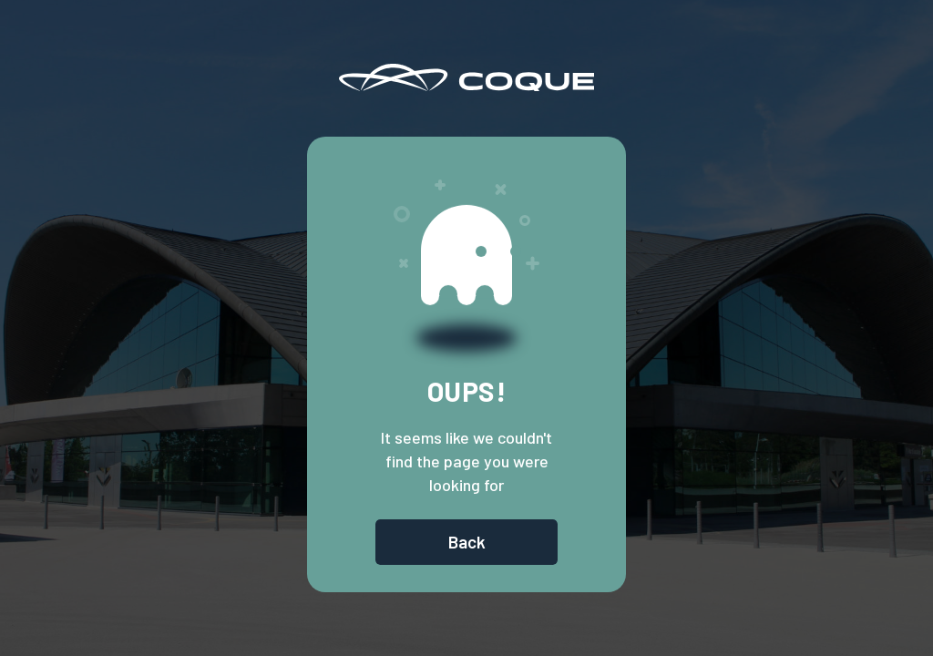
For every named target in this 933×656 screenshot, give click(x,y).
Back (467, 541)
